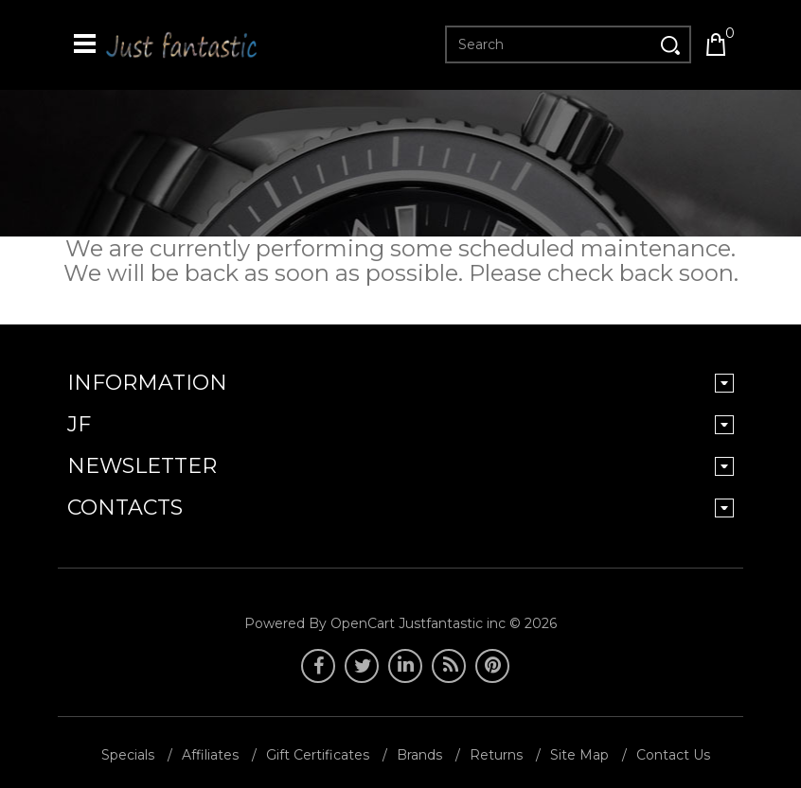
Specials (127, 754)
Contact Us (673, 754)
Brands (419, 754)
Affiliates (210, 754)
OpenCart (362, 623)
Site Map (579, 754)
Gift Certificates (317, 754)
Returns (496, 754)
